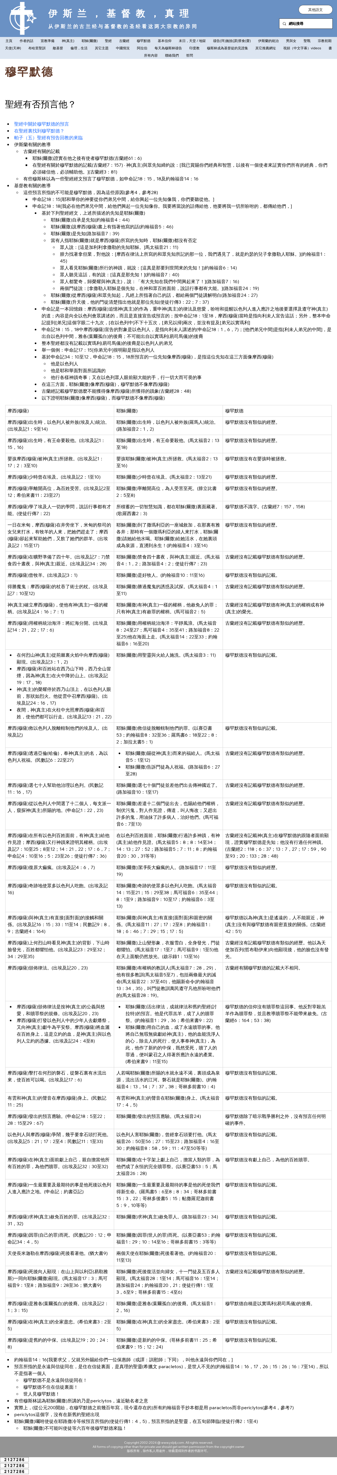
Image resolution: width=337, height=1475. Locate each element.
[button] (316, 9)
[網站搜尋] (306, 24)
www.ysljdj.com (172, 1443)
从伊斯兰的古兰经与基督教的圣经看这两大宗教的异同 (123, 26)
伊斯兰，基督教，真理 (121, 13)
